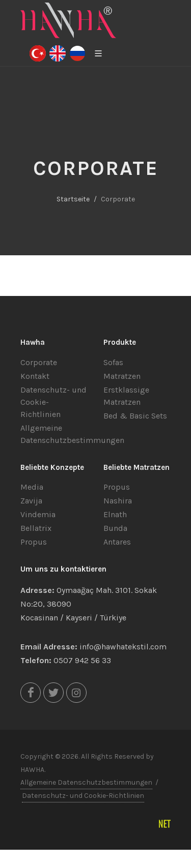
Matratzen (122, 376)
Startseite (73, 199)
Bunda (115, 528)
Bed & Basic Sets (135, 416)
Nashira (117, 500)
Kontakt (34, 376)
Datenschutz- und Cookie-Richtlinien (83, 795)
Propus (33, 542)
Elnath (115, 514)
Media (31, 487)
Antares (117, 542)
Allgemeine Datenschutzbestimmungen (86, 782)
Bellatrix (35, 528)
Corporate (38, 362)
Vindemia (38, 514)
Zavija (31, 500)
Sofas (113, 362)
